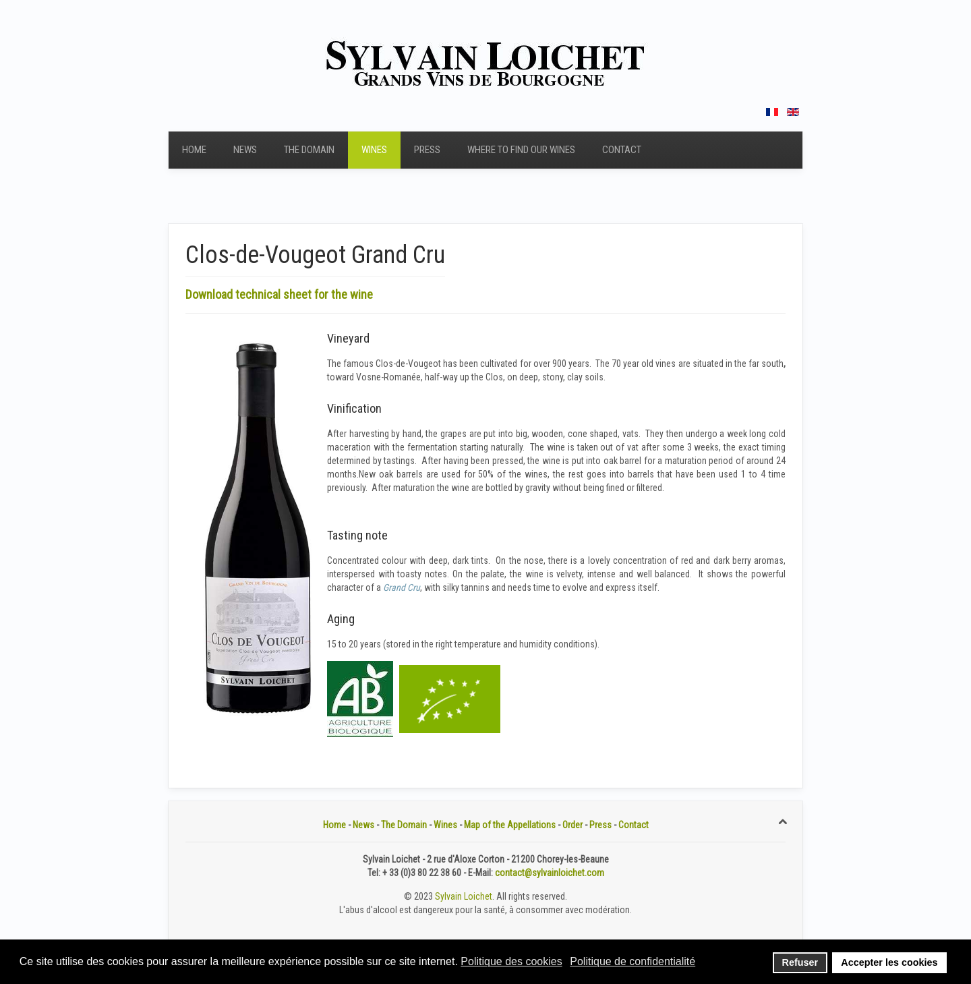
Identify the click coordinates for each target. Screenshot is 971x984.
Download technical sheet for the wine (279, 294)
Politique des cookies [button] (511, 961)
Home (194, 150)
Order (572, 824)
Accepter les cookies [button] (889, 962)
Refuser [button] (800, 962)
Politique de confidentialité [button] (632, 961)
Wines (374, 150)
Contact (621, 150)
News (245, 150)
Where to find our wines (521, 150)
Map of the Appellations (510, 824)
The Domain (309, 150)
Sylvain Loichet (463, 896)
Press (427, 150)
